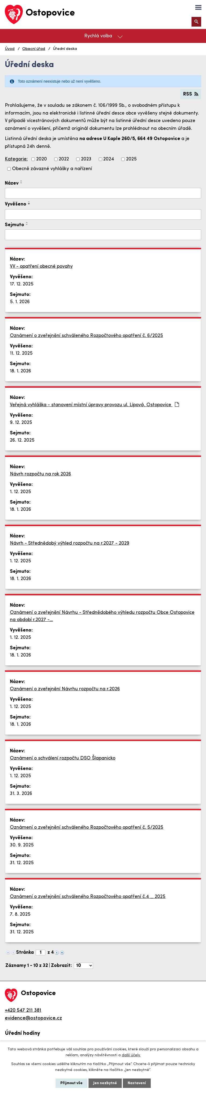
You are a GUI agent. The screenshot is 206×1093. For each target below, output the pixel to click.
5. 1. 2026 (20, 302)
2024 (108, 159)
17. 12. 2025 (22, 284)
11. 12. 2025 (21, 353)
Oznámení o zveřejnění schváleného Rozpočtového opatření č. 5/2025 (86, 827)
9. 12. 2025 (21, 422)
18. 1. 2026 (20, 371)
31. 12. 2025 (22, 862)
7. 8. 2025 (20, 914)
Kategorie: (16, 159)
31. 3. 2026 (21, 793)
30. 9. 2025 (22, 845)
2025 (131, 159)
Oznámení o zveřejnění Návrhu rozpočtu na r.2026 (65, 689)
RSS (190, 94)
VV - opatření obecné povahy (41, 266)
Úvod (9, 49)
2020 (41, 159)
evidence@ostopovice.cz (33, 1018)
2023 (86, 159)
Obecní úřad (33, 49)
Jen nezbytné (105, 1083)
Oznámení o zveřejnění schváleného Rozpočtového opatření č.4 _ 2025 (87, 896)
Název (12, 183)
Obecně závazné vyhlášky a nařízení (52, 168)
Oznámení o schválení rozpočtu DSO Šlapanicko (62, 758)
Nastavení (137, 1083)
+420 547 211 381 (23, 1010)
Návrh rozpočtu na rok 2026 (40, 474)
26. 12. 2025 (22, 440)
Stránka (25, 952)
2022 (64, 159)
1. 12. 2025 (20, 491)
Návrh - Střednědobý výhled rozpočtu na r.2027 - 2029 (69, 543)
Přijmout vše (71, 1083)
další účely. (131, 1055)
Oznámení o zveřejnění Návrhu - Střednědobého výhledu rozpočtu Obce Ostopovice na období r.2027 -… (102, 616)
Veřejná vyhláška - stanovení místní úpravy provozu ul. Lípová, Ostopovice (94, 405)
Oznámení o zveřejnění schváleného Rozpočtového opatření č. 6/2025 (86, 335)
